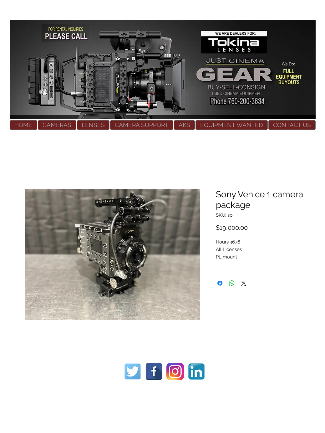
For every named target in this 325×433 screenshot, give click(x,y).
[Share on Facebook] (220, 283)
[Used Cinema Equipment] (132, 371)
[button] (57, 125)
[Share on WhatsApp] (232, 283)
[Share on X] (243, 283)
